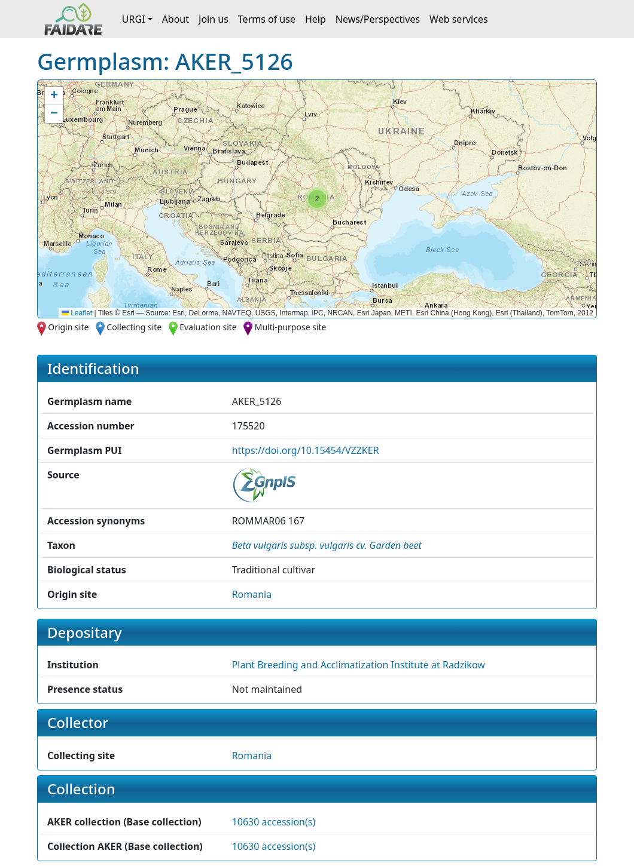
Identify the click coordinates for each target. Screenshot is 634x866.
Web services (458, 19)
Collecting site (133, 327)
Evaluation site (208, 327)
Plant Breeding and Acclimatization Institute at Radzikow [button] (358, 664)
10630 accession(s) (274, 821)
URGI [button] (133, 19)
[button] (317, 199)
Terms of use (266, 19)
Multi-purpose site (291, 327)
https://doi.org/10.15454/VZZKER (305, 450)
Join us (213, 19)
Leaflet (77, 313)
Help (315, 19)
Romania (252, 594)
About (175, 19)
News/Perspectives (378, 19)
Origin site (68, 327)
